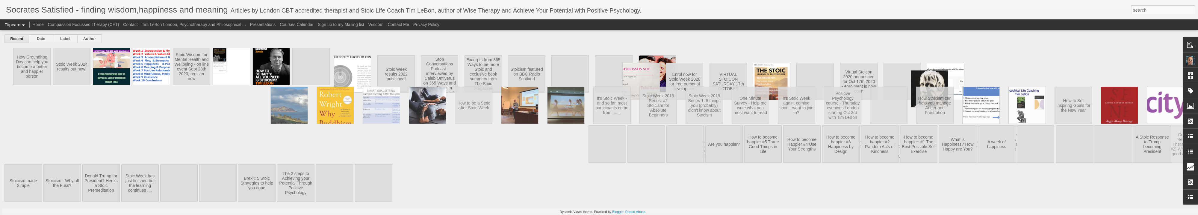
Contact (130, 24)
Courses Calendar (297, 24)
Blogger (617, 212)
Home (37, 24)
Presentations (263, 24)
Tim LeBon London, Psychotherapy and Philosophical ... (194, 24)
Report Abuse (635, 212)
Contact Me (398, 24)
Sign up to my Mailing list (341, 24)
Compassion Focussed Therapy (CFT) (83, 24)
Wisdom (376, 24)
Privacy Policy (426, 24)
